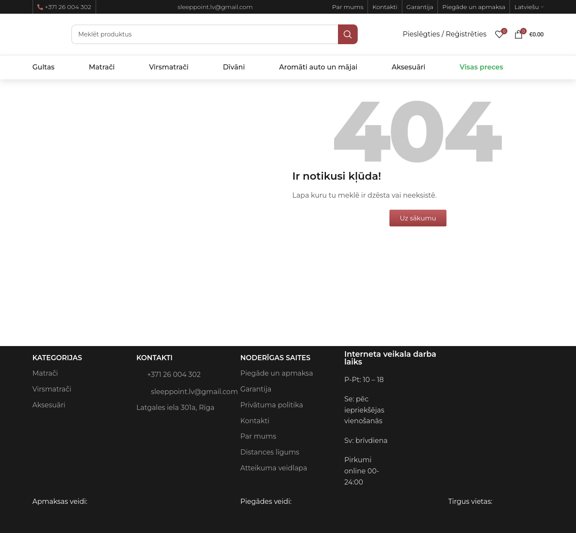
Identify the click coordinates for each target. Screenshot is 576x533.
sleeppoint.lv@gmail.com (184, 391)
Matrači (45, 373)
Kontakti (154, 358)
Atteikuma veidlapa (273, 468)
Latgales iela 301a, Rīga (175, 408)
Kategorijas (57, 358)
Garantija (255, 389)
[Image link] (455, 379)
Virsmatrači (52, 389)
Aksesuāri (49, 405)
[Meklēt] (214, 34)
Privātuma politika (271, 405)
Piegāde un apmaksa (276, 373)
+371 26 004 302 (64, 7)
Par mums (258, 436)
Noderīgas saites (275, 358)
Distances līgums (269, 452)
